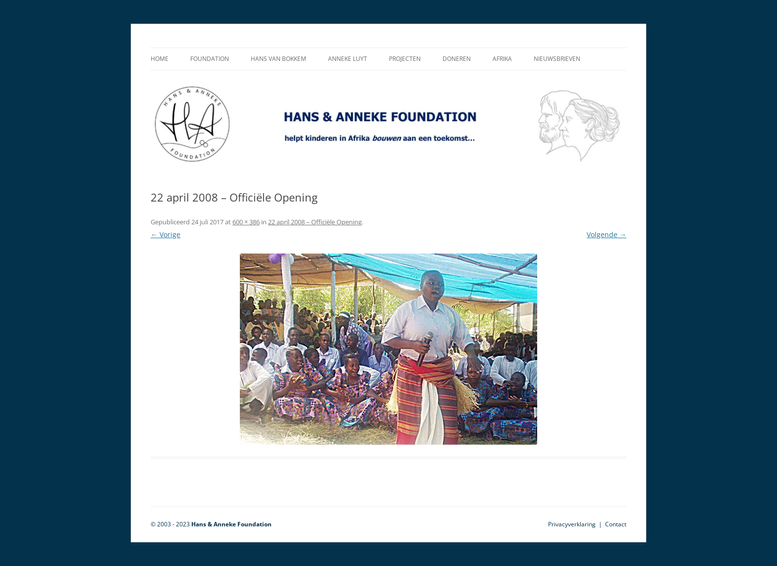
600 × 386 (246, 221)
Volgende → (606, 234)
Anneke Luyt (347, 58)
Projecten (405, 58)
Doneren (457, 58)
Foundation (209, 58)
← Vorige (165, 234)
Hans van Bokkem (278, 58)
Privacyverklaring (572, 524)
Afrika (502, 58)
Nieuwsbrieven (557, 58)
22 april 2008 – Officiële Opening (315, 221)
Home (159, 58)
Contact (615, 524)
